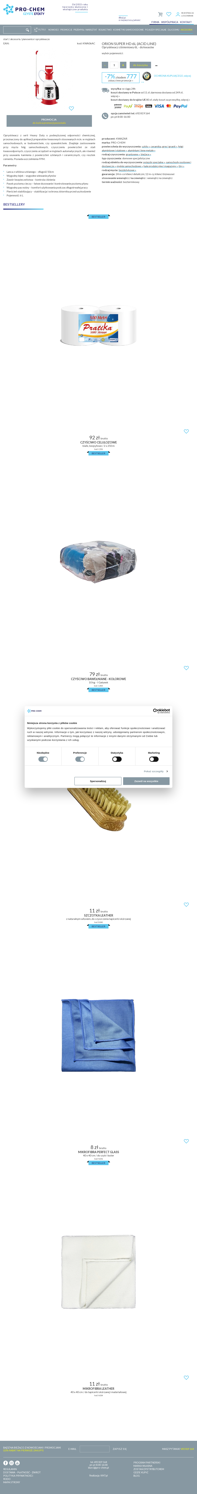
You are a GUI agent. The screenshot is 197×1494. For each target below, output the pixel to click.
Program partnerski (146, 1462)
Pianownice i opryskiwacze (36, 39)
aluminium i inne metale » (141, 150)
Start (6, 39)
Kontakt (186, 22)
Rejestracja (187, 13)
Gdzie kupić (140, 1472)
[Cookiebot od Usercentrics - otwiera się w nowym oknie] (155, 710)
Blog (136, 1475)
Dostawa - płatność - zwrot (22, 1472)
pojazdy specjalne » (154, 162)
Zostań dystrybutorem (148, 1469)
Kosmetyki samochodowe (128, 29)
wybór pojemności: (112, 53)
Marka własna (142, 1465)
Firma (155, 22)
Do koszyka (140, 64)
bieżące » (146, 154)
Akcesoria (186, 29)
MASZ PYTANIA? (178, 1449)
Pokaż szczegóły (154, 771)
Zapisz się (120, 1449)
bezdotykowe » (127, 170)
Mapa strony (11, 1482)
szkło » (146, 146)
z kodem (120, 77)
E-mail (72, 1449)
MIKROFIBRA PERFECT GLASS (98, 1152)
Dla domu (173, 29)
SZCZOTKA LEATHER (98, 915)
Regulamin (10, 1469)
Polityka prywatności (18, 1475)
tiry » (181, 166)
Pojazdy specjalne (155, 29)
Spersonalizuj (98, 781)
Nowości (53, 29)
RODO (7, 1479)
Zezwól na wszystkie (146, 781)
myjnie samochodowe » (130, 166)
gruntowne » (133, 154)
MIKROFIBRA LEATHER (98, 1388)
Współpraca (169, 22)
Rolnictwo (105, 29)
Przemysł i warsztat (85, 29)
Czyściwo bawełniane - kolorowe (98, 679)
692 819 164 (100, 1462)
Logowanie (187, 15)
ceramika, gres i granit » (164, 146)
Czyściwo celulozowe (98, 442)
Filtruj (41, 29)
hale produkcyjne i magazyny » (161, 166)
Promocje (66, 29)
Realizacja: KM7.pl (98, 1475)
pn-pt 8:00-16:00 (150, 114)
